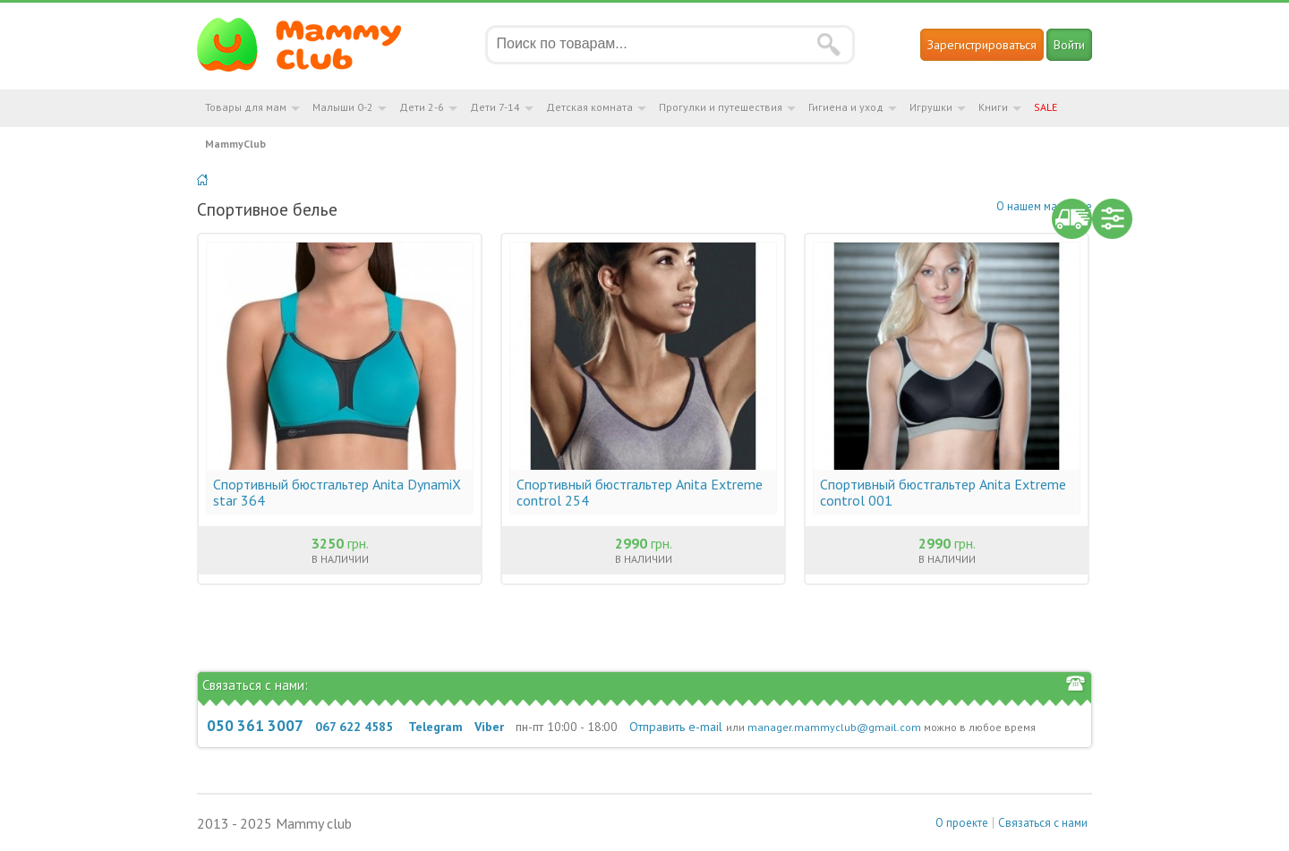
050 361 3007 (255, 726)
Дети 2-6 (421, 107)
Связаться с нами (1043, 822)
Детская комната (589, 107)
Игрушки (930, 107)
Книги (993, 107)
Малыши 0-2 (342, 107)
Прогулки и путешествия (720, 107)
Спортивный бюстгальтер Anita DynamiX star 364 (337, 492)
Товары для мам (245, 107)
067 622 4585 (354, 727)
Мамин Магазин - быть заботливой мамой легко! (310, 45)
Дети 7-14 (495, 107)
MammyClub (235, 143)
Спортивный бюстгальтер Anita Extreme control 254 (639, 492)
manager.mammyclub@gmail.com (834, 727)
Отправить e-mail (675, 727)
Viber (489, 727)
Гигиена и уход (846, 107)
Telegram (435, 727)
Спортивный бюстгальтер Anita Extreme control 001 (943, 492)
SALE (1045, 107)
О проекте (961, 822)
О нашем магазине (1044, 206)
